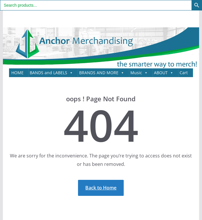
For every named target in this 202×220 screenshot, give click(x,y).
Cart (184, 72)
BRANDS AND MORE (101, 72)
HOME (17, 72)
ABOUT (163, 72)
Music (139, 72)
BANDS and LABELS (51, 72)
